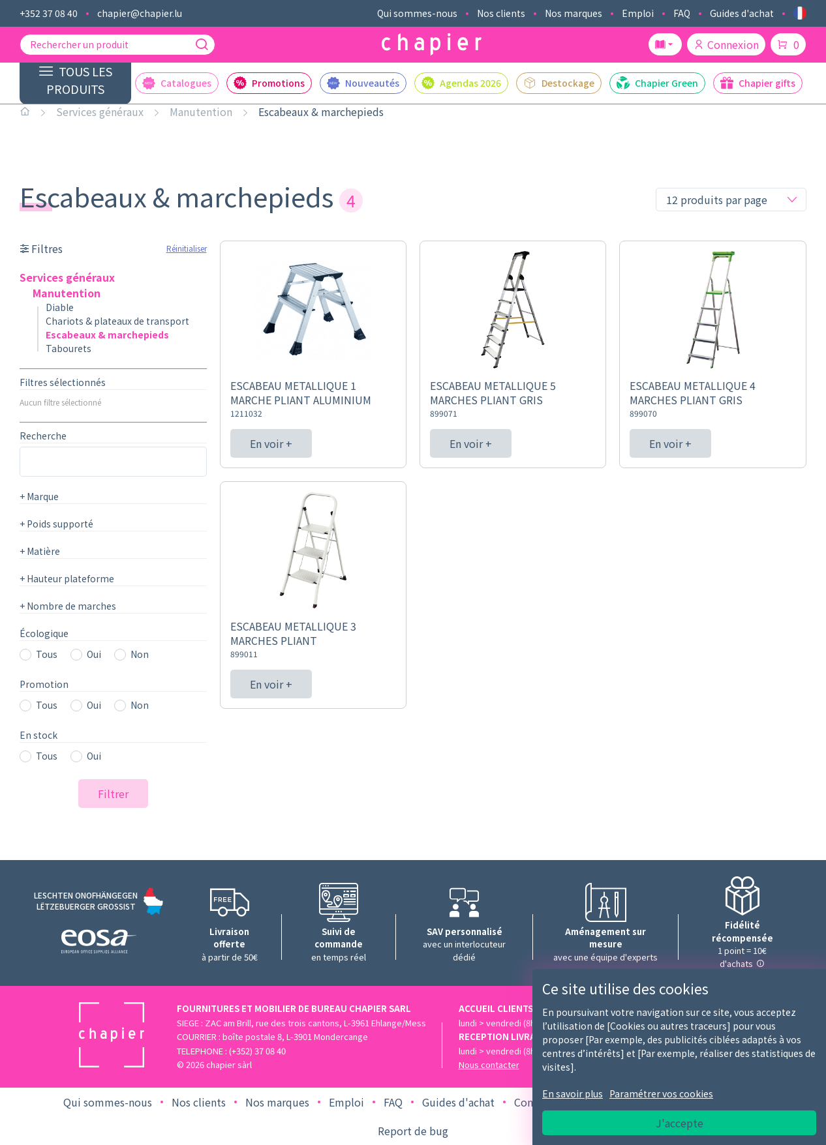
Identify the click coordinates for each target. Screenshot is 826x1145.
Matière (40, 551)
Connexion (726, 44)
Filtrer (113, 793)
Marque (39, 496)
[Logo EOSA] (99, 943)
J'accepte (679, 1123)
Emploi (638, 13)
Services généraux (100, 111)
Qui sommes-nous (417, 13)
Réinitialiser (186, 248)
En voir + (271, 443)
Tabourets (68, 348)
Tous (46, 654)
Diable (60, 307)
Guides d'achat (742, 13)
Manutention (201, 111)
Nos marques (573, 13)
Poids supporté (56, 523)
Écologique (44, 633)
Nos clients (501, 13)
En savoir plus (572, 1093)
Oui (94, 654)
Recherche (43, 435)
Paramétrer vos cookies (661, 1093)
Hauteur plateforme (67, 578)
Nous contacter (489, 1064)
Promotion (44, 684)
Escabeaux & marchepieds (321, 111)
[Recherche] (201, 44)
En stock (38, 734)
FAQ (681, 13)
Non (139, 654)
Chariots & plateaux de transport (117, 320)
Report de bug (413, 1130)
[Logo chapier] (431, 45)
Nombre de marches (68, 605)
